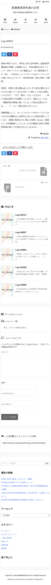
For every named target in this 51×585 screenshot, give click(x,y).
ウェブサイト (6, 404)
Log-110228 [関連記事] (20, 267)
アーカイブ (5, 531)
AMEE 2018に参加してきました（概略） (17, 479)
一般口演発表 (6, 538)
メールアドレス (7, 393)
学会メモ (4, 541)
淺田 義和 (45, 138)
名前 (3, 383)
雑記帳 (3, 548)
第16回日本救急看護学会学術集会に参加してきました (22, 500)
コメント (4, 352)
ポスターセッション (9, 534)
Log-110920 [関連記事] (20, 285)
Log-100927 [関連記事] (20, 232)
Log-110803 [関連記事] (20, 250)
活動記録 (46, 133)
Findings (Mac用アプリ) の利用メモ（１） (17, 482)
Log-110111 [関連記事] (20, 215)
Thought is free (38, 579)
